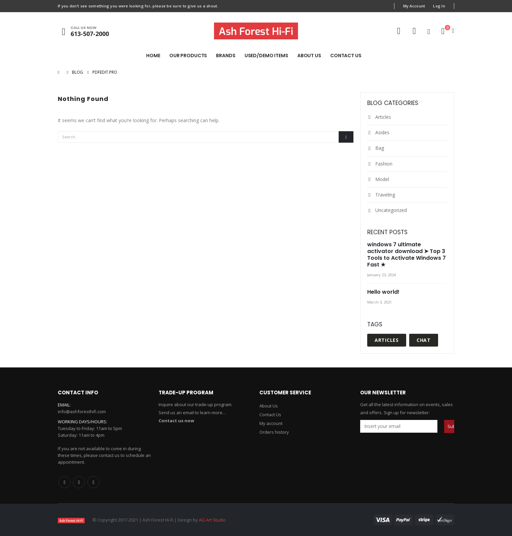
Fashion (383, 163)
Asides (382, 132)
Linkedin (93, 482)
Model (382, 179)
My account (271, 423)
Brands (225, 55)
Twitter (79, 482)
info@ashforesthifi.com (82, 411)
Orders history (274, 432)
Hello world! (383, 292)
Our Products (188, 55)
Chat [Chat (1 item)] (424, 340)
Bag (379, 148)
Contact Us (345, 55)
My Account (414, 5)
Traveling (385, 194)
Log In (439, 5)
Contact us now (176, 421)
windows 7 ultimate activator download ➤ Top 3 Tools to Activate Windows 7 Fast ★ (406, 255)
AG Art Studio (212, 520)
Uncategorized (391, 210)
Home (153, 55)
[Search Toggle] (428, 31)
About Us (309, 55)
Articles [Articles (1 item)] (387, 340)
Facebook (64, 482)
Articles (383, 117)
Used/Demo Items (266, 55)
